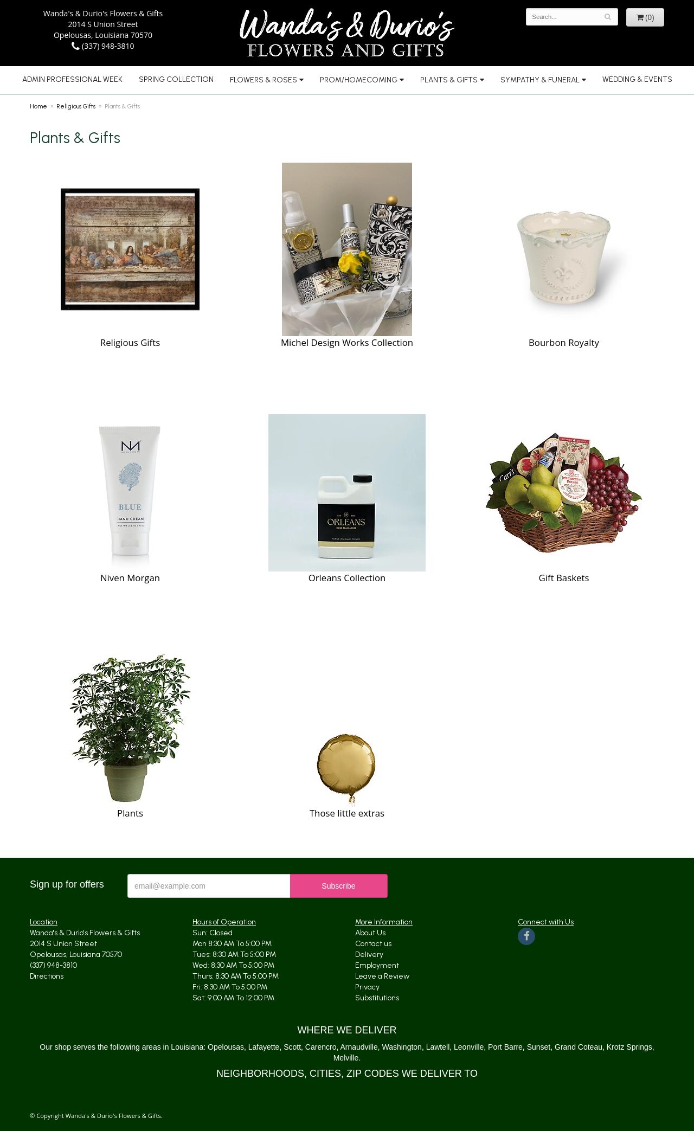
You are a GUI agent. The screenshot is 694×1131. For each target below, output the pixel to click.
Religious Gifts (75, 106)
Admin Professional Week (72, 79)
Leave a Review (382, 976)
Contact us (373, 943)
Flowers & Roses (263, 80)
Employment (377, 965)
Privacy (367, 987)
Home (38, 106)
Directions (46, 976)
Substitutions (377, 998)
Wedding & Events (637, 79)
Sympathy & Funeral (540, 80)
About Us (370, 932)
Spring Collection (176, 79)
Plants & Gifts (449, 80)
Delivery (369, 954)
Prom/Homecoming (358, 80)
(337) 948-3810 (103, 46)
